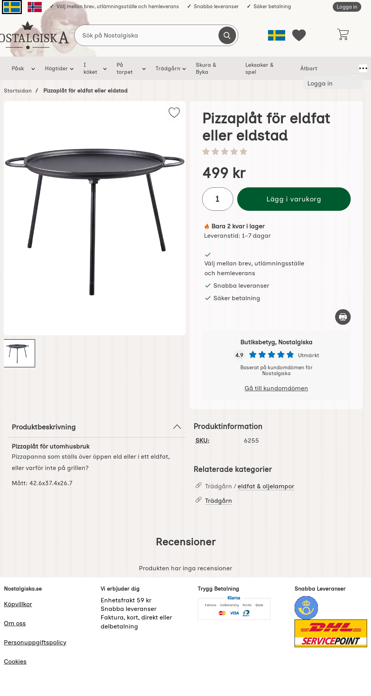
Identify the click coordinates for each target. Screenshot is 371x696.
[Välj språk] (276, 35)
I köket (92, 68)
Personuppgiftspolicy (35, 642)
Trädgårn (169, 68)
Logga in (347, 7)
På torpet (129, 68)
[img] (174, 112)
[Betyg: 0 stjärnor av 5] (276, 152)
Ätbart (311, 68)
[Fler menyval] (354, 68)
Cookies (15, 661)
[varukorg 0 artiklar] (342, 35)
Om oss (15, 623)
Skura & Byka (214, 68)
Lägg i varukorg (293, 199)
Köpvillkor (18, 604)
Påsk (18, 68)
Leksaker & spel (267, 68)
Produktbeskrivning (97, 426)
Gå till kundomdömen (276, 388)
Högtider (56, 68)
